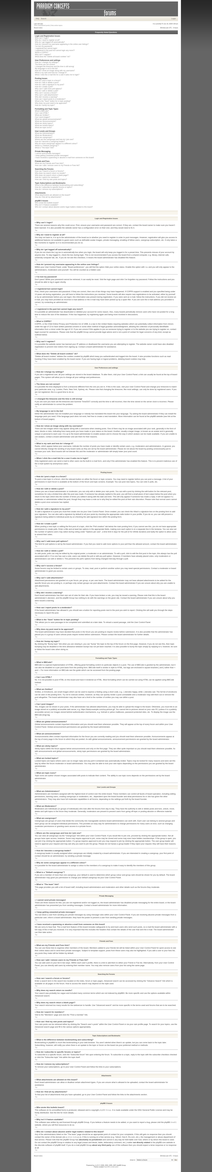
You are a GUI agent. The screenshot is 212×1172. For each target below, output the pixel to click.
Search (43, 18)
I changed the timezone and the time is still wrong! (54, 66)
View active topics (56, 25)
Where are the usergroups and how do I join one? (54, 139)
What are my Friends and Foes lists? (49, 163)
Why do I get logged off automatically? (50, 42)
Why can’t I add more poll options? (48, 89)
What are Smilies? (42, 115)
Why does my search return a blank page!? (52, 175)
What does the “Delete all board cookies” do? (52, 57)
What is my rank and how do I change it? (51, 73)
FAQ (37, 18)
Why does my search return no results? (50, 173)
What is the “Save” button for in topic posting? (53, 101)
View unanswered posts (41, 25)
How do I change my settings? (47, 62)
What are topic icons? (43, 127)
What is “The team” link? (44, 148)
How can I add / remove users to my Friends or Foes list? (57, 165)
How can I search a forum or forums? (49, 171)
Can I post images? (42, 117)
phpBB (97, 1165)
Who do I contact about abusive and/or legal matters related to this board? (64, 207)
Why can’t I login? (42, 38)
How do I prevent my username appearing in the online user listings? (62, 44)
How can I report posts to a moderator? (50, 99)
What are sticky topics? (44, 123)
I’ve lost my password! (43, 46)
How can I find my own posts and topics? (51, 179)
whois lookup (72, 1137)
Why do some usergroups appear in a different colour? (56, 144)
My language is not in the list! (46, 69)
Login (173, 18)
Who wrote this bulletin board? (47, 203)
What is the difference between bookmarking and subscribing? (59, 185)
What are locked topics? (44, 125)
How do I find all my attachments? (48, 197)
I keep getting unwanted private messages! (51, 155)
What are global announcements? (48, 119)
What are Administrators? (45, 133)
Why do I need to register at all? (47, 40)
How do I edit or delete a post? (47, 83)
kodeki (116, 1167)
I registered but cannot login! (46, 48)
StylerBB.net (108, 1167)
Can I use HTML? (42, 113)
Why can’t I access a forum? (46, 93)
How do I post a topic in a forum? (48, 80)
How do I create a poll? (44, 87)
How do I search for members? (47, 177)
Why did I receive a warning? (46, 97)
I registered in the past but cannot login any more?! (55, 50)
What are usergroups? (43, 137)
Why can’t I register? (43, 55)
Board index (38, 28)
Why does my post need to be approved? (51, 103)
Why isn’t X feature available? (46, 205)
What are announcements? (45, 121)
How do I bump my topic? (45, 105)
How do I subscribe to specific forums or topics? (53, 187)
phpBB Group (105, 1110)
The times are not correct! (45, 64)
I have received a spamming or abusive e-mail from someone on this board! (64, 158)
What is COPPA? (41, 52)
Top (36, 230)
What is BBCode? (42, 111)
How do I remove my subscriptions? (49, 189)
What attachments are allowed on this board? (52, 195)
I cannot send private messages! (47, 153)
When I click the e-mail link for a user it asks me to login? (57, 75)
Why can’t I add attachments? (46, 95)
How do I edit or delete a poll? (46, 91)
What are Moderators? (43, 135)
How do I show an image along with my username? (55, 71)
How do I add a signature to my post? (49, 85)
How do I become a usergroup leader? (50, 141)
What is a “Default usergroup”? (47, 146)
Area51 (173, 1122)
